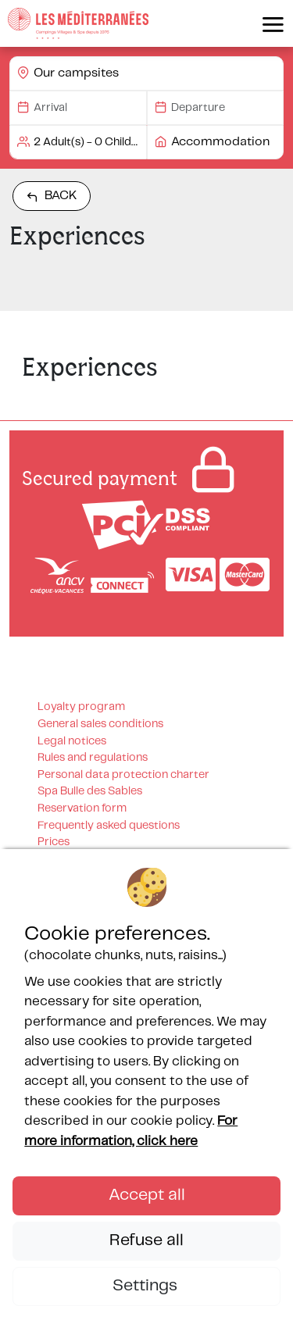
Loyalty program (81, 706)
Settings (147, 1286)
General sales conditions (100, 724)
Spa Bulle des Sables (90, 791)
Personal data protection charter (123, 774)
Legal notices (72, 741)
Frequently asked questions (109, 825)
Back (51, 196)
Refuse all (146, 1240)
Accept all (147, 1195)
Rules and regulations (93, 757)
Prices (54, 842)
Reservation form (82, 808)
